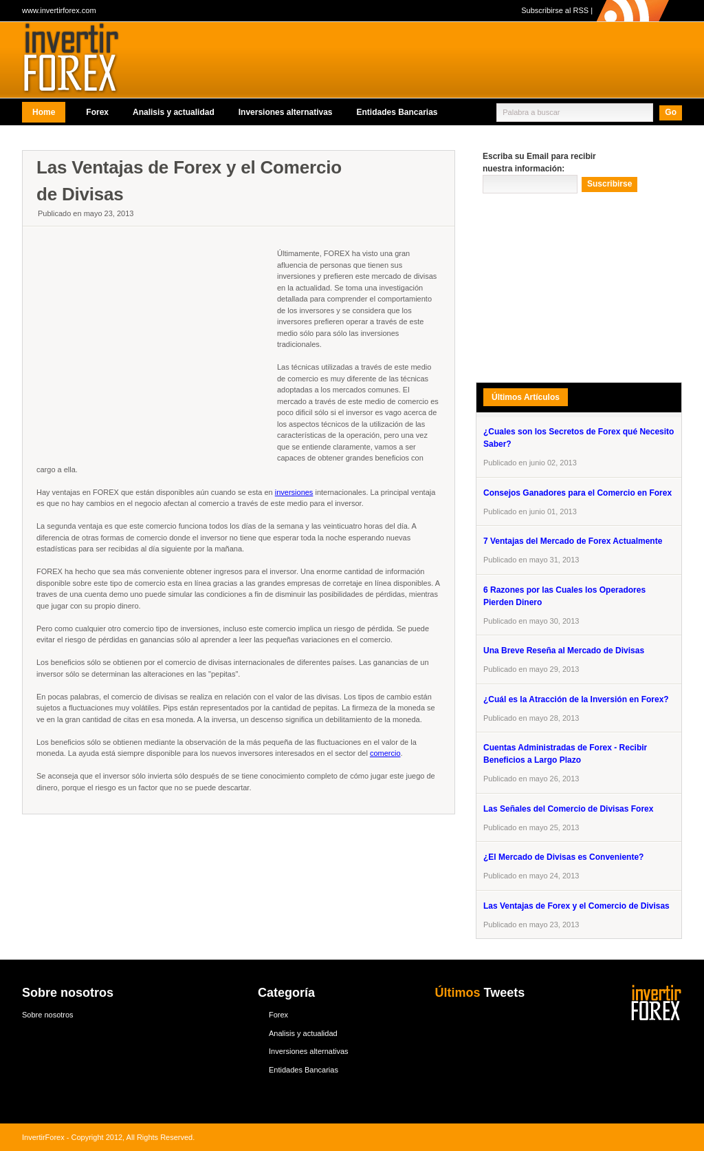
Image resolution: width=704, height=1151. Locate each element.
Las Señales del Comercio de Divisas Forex (568, 809)
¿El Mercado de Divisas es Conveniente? (563, 857)
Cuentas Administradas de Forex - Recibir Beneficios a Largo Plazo (565, 754)
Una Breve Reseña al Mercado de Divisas (563, 650)
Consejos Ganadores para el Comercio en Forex (577, 493)
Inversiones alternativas (286, 112)
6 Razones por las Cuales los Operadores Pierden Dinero (564, 596)
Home (43, 112)
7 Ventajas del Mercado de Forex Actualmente (572, 541)
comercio (385, 753)
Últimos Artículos (526, 397)
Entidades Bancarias (396, 112)
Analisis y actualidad (173, 112)
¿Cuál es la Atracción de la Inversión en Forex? (576, 699)
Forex (97, 112)
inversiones (294, 492)
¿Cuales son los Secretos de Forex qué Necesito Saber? (578, 438)
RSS (580, 10)
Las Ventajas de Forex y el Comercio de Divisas (576, 906)
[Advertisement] (272, 141)
